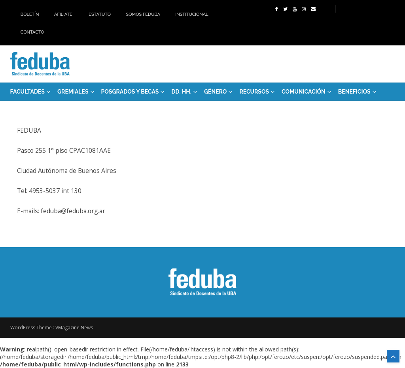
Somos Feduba (143, 14)
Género (215, 91)
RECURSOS (254, 91)
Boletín (30, 14)
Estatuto (100, 14)
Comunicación (304, 91)
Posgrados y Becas (130, 91)
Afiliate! (64, 14)
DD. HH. (181, 91)
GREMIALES (73, 91)
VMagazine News (74, 327)
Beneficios (354, 91)
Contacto (32, 32)
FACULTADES (27, 91)
